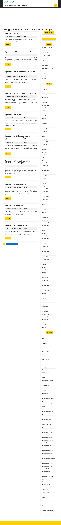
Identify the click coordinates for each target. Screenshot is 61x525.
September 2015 (45, 259)
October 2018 (45, 199)
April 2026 (44, 87)
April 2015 (44, 272)
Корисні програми (46, 382)
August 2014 (44, 293)
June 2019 (44, 181)
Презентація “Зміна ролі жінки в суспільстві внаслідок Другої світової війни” (20, 138)
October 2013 (45, 316)
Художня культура (46, 508)
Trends (6, 5)
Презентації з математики (47, 440)
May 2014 (44, 301)
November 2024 (45, 126)
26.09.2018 (9, 36)
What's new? (9, 2)
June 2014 (44, 298)
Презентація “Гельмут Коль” (16, 225)
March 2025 (44, 120)
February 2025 (45, 123)
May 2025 (44, 115)
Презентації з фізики (46, 461)
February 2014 (45, 306)
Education (44, 335)
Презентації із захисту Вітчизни (49, 395)
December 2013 (45, 311)
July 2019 (44, 178)
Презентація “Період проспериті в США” (21, 93)
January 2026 (45, 94)
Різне (43, 481)
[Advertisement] (30, 17)
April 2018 (44, 212)
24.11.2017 (9, 54)
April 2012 (44, 327)
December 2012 (45, 319)
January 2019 (45, 191)
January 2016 (45, 249)
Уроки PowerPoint (46, 494)
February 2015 (45, 277)
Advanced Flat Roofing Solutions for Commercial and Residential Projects (49, 50)
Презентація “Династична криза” (18, 52)
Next (16, 244)
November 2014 (45, 285)
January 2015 (45, 280)
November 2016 (45, 238)
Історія (43, 346)
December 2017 (45, 222)
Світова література (46, 484)
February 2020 (45, 165)
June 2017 (44, 233)
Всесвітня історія (45, 372)
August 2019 (44, 175)
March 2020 (44, 162)
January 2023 (45, 131)
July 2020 (44, 152)
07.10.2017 (9, 165)
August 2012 (44, 322)
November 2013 (45, 314)
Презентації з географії (47, 429)
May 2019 (44, 183)
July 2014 (44, 296)
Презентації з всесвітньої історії (49, 427)
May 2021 (44, 134)
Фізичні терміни (45, 500)
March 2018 (44, 215)
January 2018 (45, 220)
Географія (44, 375)
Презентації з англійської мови (48, 409)
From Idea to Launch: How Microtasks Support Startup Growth (48, 58)
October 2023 (45, 128)
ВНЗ (43, 369)
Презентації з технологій (47, 450)
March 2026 (44, 89)
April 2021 (44, 136)
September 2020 (45, 149)
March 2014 (44, 303)
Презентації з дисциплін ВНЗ (48, 432)
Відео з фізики (45, 367)
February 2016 (45, 246)
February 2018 (45, 217)
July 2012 (44, 324)
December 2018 (45, 194)
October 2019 (45, 173)
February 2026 (45, 92)
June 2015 (44, 267)
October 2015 (45, 256)
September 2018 (45, 201)
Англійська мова (45, 351)
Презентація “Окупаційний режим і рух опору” (20, 73)
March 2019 (44, 186)
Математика (44, 390)
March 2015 (44, 275)
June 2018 (44, 209)
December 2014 (45, 282)
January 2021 (45, 144)
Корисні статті (45, 388)
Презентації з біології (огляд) (48, 416)
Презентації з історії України (48, 401)
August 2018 (44, 204)
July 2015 (44, 264)
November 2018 (45, 196)
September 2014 (45, 290)
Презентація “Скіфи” (13, 115)
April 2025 (44, 118)
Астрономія (44, 356)
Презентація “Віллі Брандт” (16, 206)
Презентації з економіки (47, 437)
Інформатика (44, 343)
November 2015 (45, 254)
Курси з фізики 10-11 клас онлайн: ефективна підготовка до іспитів (49, 71)
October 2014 (45, 288)
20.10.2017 (9, 117)
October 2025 (45, 102)
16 (12, 244)
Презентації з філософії (47, 463)
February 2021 (45, 141)
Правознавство (45, 393)
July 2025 (44, 110)
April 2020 (44, 160)
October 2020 (45, 147)
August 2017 (44, 230)
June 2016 (44, 243)
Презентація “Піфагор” (14, 34)
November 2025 (45, 100)
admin (14, 36)
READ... (8, 44)
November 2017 (45, 225)
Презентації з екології (46, 435)
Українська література (47, 487)
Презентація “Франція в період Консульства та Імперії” (17, 162)
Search (49, 39)
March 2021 (44, 139)
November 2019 (45, 170)
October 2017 (45, 228)
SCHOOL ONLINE (25, 5)
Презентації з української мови (48, 458)
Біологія (43, 362)
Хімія (43, 505)
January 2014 (45, 309)
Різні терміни (45, 479)
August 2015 (44, 262)
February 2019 (45, 188)
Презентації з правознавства (48, 442)
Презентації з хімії (46, 468)
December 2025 (45, 97)
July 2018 (44, 207)
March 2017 (44, 235)
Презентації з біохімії (46, 419)
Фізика (43, 497)
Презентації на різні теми (47, 476)
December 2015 (45, 251)
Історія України (45, 348)
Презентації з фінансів (47, 466)
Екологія (44, 377)
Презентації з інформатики (48, 398)
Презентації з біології (46, 414)
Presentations (12, 5)
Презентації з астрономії (47, 411)
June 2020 (44, 154)
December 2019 (45, 168)
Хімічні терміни (45, 502)
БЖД (43, 364)
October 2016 (45, 241)
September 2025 (45, 105)
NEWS (19, 5)
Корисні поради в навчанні (47, 380)
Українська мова (45, 492)
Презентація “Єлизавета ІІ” (16, 184)
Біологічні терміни (46, 359)
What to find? (49, 32)
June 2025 (44, 113)
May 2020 (44, 157)
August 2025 (45, 107)
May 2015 (44, 269)
